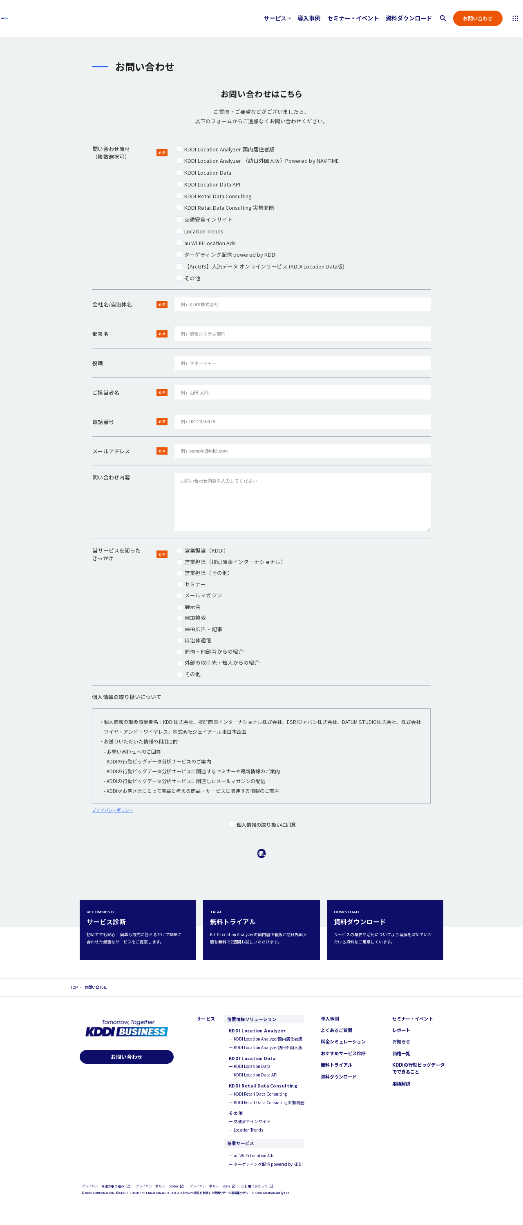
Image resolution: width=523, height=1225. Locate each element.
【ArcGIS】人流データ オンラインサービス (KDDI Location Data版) (260, 266)
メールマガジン (199, 595)
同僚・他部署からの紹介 (210, 651)
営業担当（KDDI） (202, 550)
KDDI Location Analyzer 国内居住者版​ (225, 149)
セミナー (191, 584)
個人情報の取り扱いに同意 (262, 824)
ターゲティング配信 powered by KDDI (226, 254)
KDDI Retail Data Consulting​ (213, 196)
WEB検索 (191, 617)
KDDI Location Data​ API (208, 184)
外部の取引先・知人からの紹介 (218, 662)
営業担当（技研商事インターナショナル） (231, 562)
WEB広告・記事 (199, 629)
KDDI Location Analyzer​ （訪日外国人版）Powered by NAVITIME (257, 160)
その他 (188, 278)
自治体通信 (194, 640)
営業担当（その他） (204, 573)
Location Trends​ (200, 231)
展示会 (189, 606)
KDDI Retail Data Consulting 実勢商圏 (225, 207)
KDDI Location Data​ (203, 172)
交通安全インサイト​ (204, 219)
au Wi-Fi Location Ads (206, 243)
